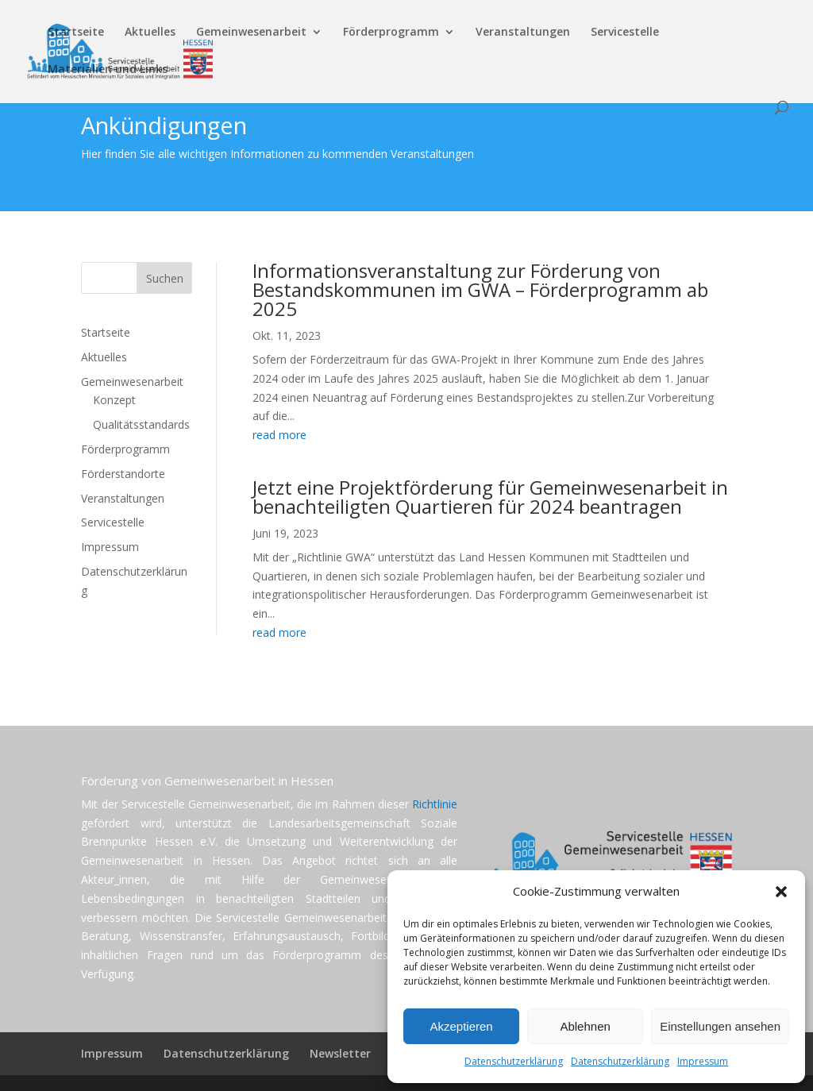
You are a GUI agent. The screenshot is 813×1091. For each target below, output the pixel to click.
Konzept (114, 399)
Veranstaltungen (523, 32)
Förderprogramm (391, 32)
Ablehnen (585, 1026)
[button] (781, 892)
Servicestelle (625, 32)
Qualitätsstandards (141, 424)
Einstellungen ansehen (720, 1026)
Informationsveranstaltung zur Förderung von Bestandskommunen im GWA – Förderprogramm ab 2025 (480, 289)
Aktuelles (150, 32)
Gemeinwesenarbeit (251, 32)
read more (279, 434)
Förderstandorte (123, 473)
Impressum (702, 1061)
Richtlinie (434, 804)
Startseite (76, 32)
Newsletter (340, 1053)
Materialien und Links (108, 70)
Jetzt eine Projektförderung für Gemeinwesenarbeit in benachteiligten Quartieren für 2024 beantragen (490, 496)
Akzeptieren (461, 1026)
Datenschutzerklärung (513, 1061)
